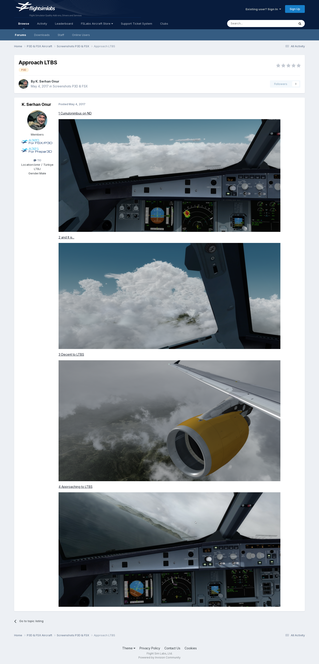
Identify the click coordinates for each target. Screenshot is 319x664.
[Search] (249, 23)
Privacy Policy (150, 648)
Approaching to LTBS (77, 487)
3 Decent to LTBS (71, 354)
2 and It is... (66, 237)
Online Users (81, 35)
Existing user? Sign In (263, 9)
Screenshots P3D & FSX (70, 86)
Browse (23, 25)
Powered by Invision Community (159, 657)
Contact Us (172, 648)
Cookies (191, 648)
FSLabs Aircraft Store (97, 23)
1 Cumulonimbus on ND (75, 113)
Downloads (42, 35)
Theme (128, 648)
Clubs (164, 23)
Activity (42, 23)
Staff (61, 35)
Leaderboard (64, 23)
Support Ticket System (136, 23)
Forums (20, 35)
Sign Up (295, 9)
